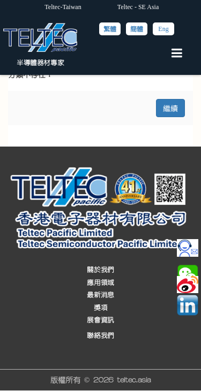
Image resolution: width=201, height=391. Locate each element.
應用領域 (100, 282)
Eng (163, 29)
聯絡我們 (100, 335)
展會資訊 (100, 320)
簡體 (136, 29)
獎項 (100, 307)
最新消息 (100, 295)
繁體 (109, 29)
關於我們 (100, 269)
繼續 (170, 107)
